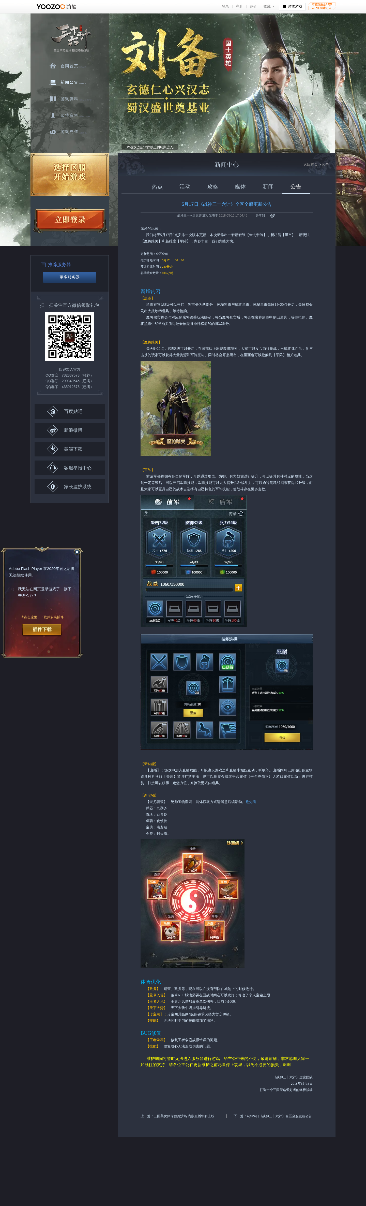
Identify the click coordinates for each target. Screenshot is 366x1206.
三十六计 (71, 38)
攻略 (212, 186)
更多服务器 (69, 277)
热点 (157, 186)
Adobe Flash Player (25, 569)
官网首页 (71, 66)
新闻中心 (71, 82)
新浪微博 (64, 430)
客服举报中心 (69, 467)
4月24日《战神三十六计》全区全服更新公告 (279, 1116)
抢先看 (251, 802)
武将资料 (71, 115)
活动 (185, 186)
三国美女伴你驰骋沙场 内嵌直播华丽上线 (184, 1116)
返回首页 (310, 164)
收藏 (267, 6)
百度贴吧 (64, 411)
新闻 (268, 186)
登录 (225, 6)
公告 (295, 186)
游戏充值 (71, 132)
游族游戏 (292, 6)
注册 (239, 6)
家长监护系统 (69, 486)
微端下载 (64, 449)
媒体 (240, 186)
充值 (253, 6)
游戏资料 (71, 99)
